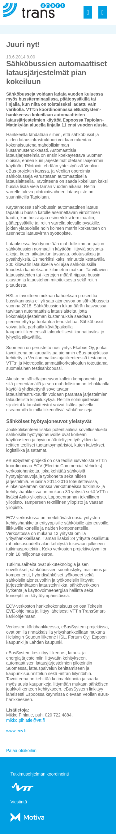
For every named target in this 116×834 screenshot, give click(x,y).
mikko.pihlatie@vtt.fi (25, 720)
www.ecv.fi (16, 730)
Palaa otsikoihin (21, 750)
